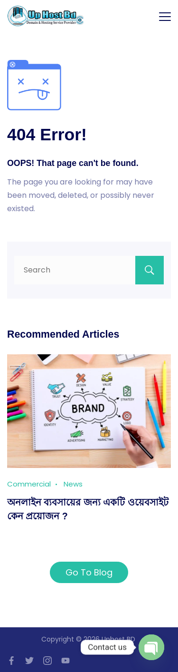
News (73, 484)
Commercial (29, 484)
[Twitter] (29, 660)
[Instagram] (47, 660)
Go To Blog (89, 572)
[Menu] (165, 17)
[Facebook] (11, 660)
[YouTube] (65, 660)
